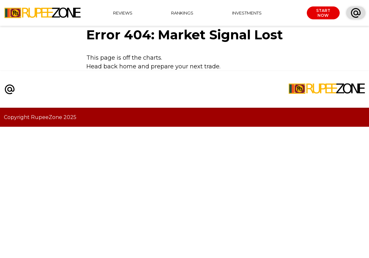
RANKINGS (182, 12)
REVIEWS (122, 12)
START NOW (323, 13)
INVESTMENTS (247, 12)
